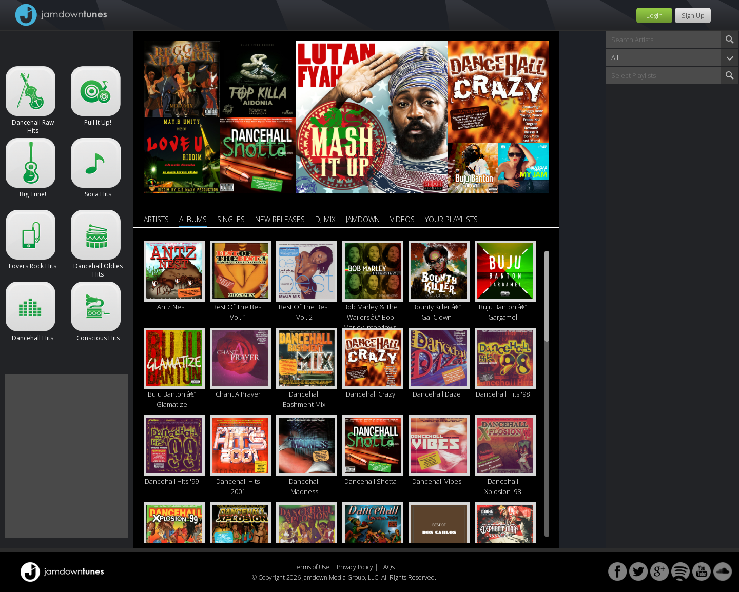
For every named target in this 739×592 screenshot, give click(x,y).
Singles (231, 219)
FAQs (387, 567)
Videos (402, 219)
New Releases (280, 219)
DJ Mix (325, 219)
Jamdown (363, 219)
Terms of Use (311, 567)
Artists (156, 219)
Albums (193, 219)
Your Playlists (451, 219)
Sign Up (693, 15)
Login (654, 15)
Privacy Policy (355, 567)
